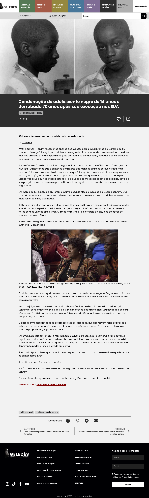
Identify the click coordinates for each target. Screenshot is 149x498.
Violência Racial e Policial (31, 113)
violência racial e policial (47, 412)
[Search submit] (144, 16)
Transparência (82, 464)
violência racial (26, 412)
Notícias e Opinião (90, 6)
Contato (79, 483)
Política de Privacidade (86, 477)
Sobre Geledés (141, 6)
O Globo (27, 142)
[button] (68, 420)
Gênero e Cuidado (41, 6)
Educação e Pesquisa (58, 6)
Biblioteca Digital (123, 6)
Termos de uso (81, 470)
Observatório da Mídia (108, 6)
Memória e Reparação (25, 6)
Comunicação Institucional (76, 6)
